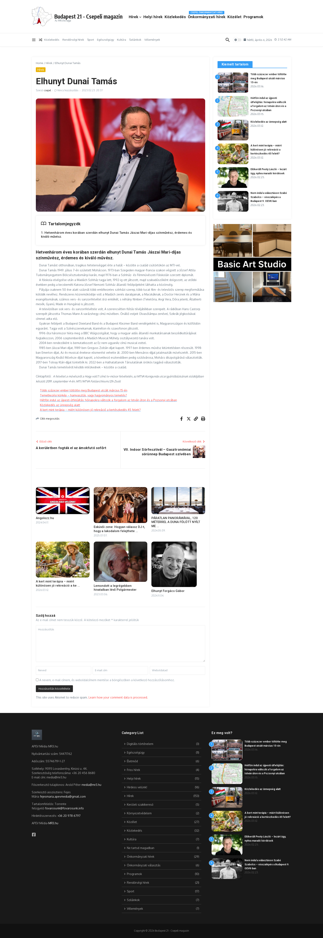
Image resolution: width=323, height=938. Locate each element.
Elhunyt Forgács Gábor (168, 591)
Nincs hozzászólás (67, 90)
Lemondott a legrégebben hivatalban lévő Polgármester (115, 588)
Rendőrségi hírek (73, 39)
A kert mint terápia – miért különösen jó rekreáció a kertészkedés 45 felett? (90, 409)
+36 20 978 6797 (69, 815)
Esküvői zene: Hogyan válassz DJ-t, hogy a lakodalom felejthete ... (119, 529)
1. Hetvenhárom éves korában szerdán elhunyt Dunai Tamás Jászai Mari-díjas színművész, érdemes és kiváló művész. (116, 235)
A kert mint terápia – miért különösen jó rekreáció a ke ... (58, 583)
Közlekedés (209, 13)
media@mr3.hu (91, 784)
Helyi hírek (187, 13)
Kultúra (121, 39)
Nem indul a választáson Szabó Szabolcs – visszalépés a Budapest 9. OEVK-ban (268, 864)
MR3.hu (53, 823)
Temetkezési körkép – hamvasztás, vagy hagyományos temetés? (83, 395)
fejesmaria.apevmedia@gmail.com (63, 796)
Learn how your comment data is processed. (118, 697)
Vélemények (152, 39)
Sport (90, 39)
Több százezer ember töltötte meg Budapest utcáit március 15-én (83, 390)
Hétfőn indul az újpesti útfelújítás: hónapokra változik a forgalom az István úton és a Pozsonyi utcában (108, 400)
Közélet (269, 13)
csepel (47, 90)
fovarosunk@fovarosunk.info (64, 808)
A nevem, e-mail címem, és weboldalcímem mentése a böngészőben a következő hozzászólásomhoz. (107, 680)
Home (39, 63)
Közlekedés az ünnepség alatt (60, 405)
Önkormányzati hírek (241, 13)
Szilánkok (135, 39)
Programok (173, 20)
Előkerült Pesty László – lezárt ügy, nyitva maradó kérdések (267, 176)
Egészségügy (105, 39)
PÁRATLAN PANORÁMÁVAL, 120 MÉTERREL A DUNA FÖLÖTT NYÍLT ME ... (175, 522)
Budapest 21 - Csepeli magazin (105, 15)
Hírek (169, 13)
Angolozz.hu (45, 518)
